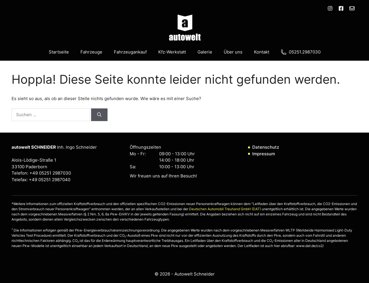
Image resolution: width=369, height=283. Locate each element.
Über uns (233, 52)
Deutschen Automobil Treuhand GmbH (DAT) (225, 209)
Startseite (59, 52)
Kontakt (261, 52)
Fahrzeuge (91, 52)
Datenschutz (265, 147)
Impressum (263, 153)
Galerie (204, 52)
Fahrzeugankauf (130, 52)
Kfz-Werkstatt (172, 52)
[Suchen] (99, 114)
